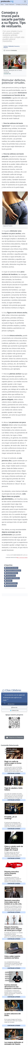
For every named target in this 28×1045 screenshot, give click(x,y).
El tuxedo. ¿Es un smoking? (10, 817)
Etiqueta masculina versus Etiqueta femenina (11, 873)
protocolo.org (11, 586)
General (9, 581)
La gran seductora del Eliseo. (12, 1014)
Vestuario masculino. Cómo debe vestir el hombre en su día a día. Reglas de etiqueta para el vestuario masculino (13, 903)
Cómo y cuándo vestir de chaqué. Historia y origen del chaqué (13, 848)
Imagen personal (12, 573)
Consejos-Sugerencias (13, 570)
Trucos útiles (11, 575)
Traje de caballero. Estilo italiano (13, 789)
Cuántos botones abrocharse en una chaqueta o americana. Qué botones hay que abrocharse (13, 988)
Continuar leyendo (13, 773)
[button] (14, 62)
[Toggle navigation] (25, 1)
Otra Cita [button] (14, 707)
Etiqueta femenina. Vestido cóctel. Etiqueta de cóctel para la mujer (13, 928)
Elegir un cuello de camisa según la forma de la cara (12, 763)
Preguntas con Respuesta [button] (14, 737)
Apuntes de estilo (12, 568)
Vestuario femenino (13, 578)
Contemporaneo (12, 583)
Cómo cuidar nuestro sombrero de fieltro (12, 957)
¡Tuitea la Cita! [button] (14, 710)
